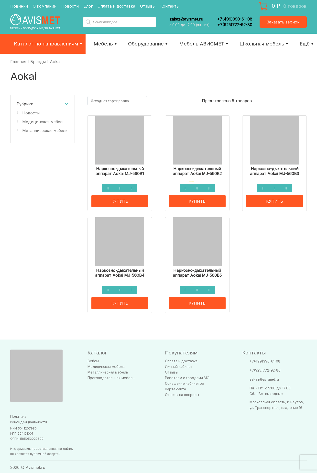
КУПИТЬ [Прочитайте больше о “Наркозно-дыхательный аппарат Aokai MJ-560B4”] (119, 301)
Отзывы (147, 6)
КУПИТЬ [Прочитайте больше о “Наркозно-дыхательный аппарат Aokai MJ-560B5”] (197, 301)
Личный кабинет (179, 365)
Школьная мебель (264, 44)
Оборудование (148, 44)
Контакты (169, 6)
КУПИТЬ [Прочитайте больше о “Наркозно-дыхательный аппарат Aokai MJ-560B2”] (197, 200)
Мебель (106, 44)
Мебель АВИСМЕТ (204, 44)
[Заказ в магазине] (117, 100)
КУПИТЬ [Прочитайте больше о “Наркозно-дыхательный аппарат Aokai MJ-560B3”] (274, 200)
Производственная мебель (110, 376)
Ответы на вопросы (182, 393)
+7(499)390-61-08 (234, 19)
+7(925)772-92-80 (234, 24)
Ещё (307, 44)
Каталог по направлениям (48, 44)
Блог (88, 6)
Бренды (38, 61)
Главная (18, 61)
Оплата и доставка (116, 6)
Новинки (19, 6)
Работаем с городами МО (187, 376)
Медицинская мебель (43, 121)
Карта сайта (175, 387)
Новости (70, 6)
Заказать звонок (283, 22)
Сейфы (93, 359)
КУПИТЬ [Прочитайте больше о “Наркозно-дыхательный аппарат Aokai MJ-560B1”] (119, 200)
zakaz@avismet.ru (186, 19)
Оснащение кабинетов (184, 382)
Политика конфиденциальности (28, 417)
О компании (44, 6)
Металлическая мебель (44, 130)
